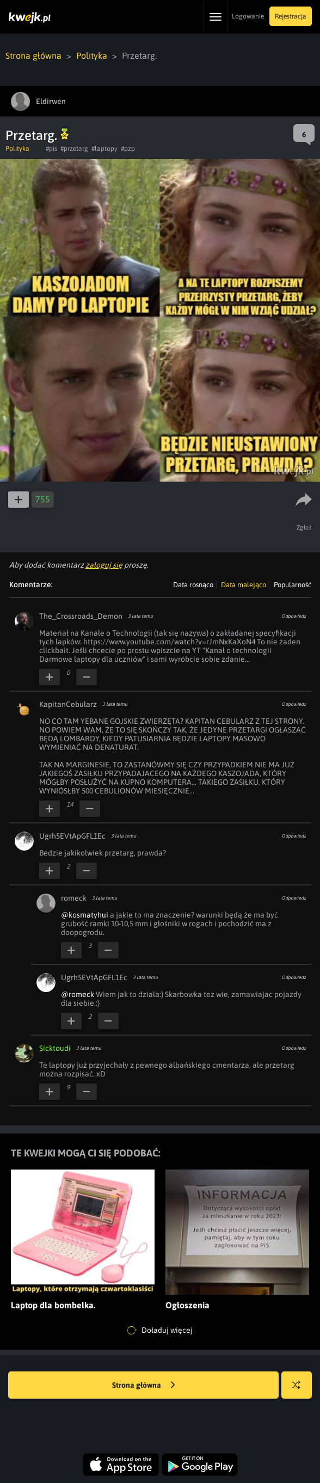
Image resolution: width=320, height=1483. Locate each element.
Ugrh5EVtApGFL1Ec (72, 836)
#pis (51, 148)
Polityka (91, 55)
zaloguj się (103, 565)
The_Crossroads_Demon (80, 616)
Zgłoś (304, 527)
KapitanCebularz (68, 704)
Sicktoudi (55, 1048)
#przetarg (74, 148)
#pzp (128, 148)
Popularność (292, 585)
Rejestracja (290, 16)
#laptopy (104, 148)
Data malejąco (243, 585)
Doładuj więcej (160, 1330)
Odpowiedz (293, 616)
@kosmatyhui (84, 914)
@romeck (77, 994)
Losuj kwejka (301, 1390)
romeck (74, 898)
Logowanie (248, 16)
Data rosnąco (193, 585)
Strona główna (33, 55)
